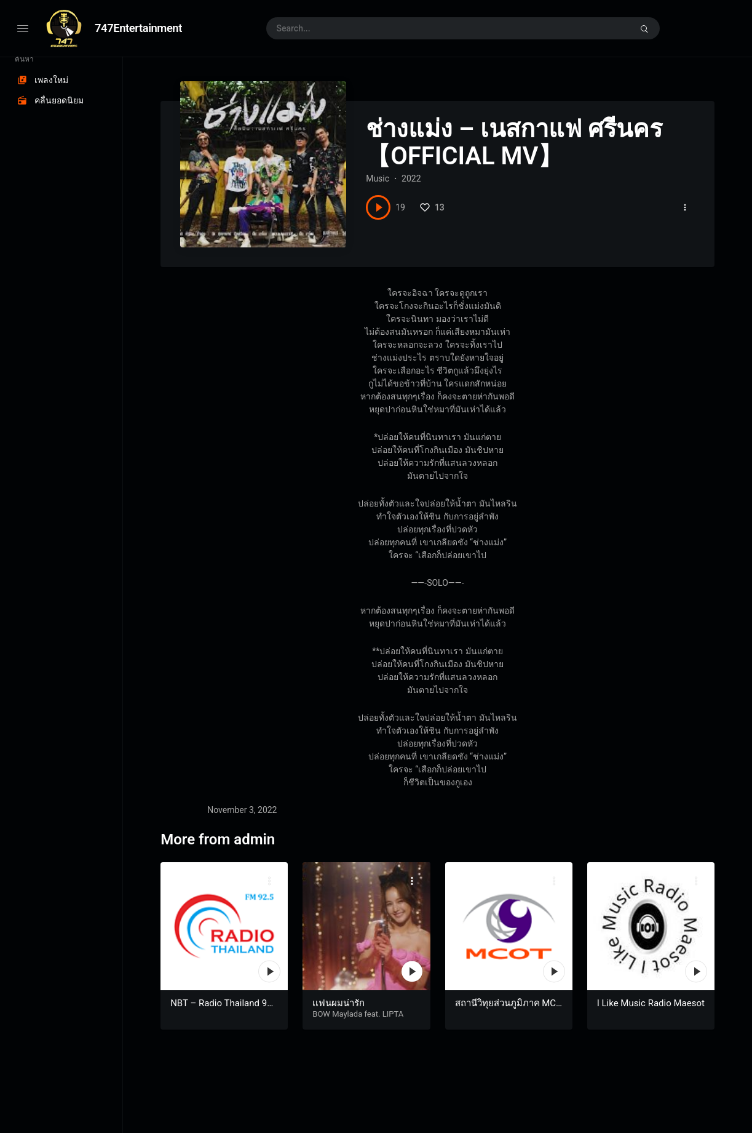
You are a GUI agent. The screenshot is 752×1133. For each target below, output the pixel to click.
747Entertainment (138, 28)
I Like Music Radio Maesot (651, 1003)
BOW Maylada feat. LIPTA (357, 1014)
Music (377, 178)
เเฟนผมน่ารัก (338, 1003)
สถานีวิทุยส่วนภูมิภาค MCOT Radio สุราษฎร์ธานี (509, 1009)
